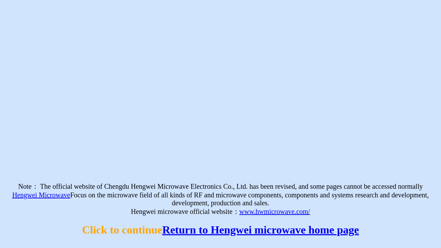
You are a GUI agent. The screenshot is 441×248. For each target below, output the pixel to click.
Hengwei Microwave (41, 195)
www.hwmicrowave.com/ (274, 211)
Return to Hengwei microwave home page (260, 230)
